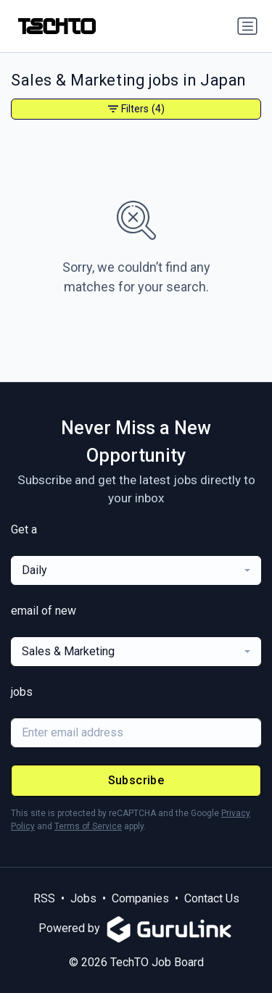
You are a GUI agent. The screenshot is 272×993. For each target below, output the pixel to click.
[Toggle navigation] (247, 26)
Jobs (83, 898)
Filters (136, 109)
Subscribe (136, 780)
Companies (140, 898)
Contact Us (211, 898)
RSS (44, 898)
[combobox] (136, 570)
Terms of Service (88, 826)
